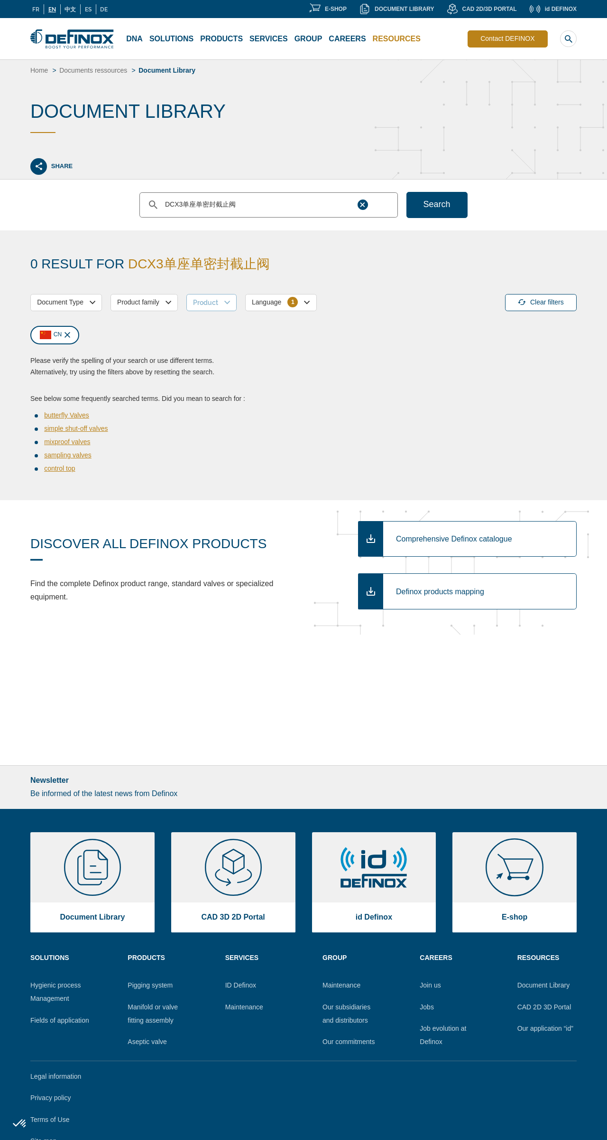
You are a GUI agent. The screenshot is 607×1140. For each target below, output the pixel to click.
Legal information (55, 1076)
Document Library (543, 985)
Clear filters (540, 302)
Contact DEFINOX (507, 38)
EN (52, 9)
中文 (70, 9)
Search (437, 204)
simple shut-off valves (76, 428)
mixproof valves (67, 442)
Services (268, 39)
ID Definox (240, 985)
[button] (20, 1123)
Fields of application (59, 1020)
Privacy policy (50, 1098)
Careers (347, 39)
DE (104, 9)
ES (88, 9)
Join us (430, 985)
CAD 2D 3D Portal (544, 1007)
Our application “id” (545, 1028)
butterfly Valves (66, 415)
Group (308, 39)
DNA (134, 39)
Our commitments (348, 1041)
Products (221, 39)
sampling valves (68, 455)
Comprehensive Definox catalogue (454, 539)
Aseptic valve (147, 1041)
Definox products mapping (440, 592)
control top (59, 468)
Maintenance (244, 1007)
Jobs (427, 1007)
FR (35, 9)
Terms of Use (49, 1119)
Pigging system (150, 985)
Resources (397, 39)
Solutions (171, 39)
